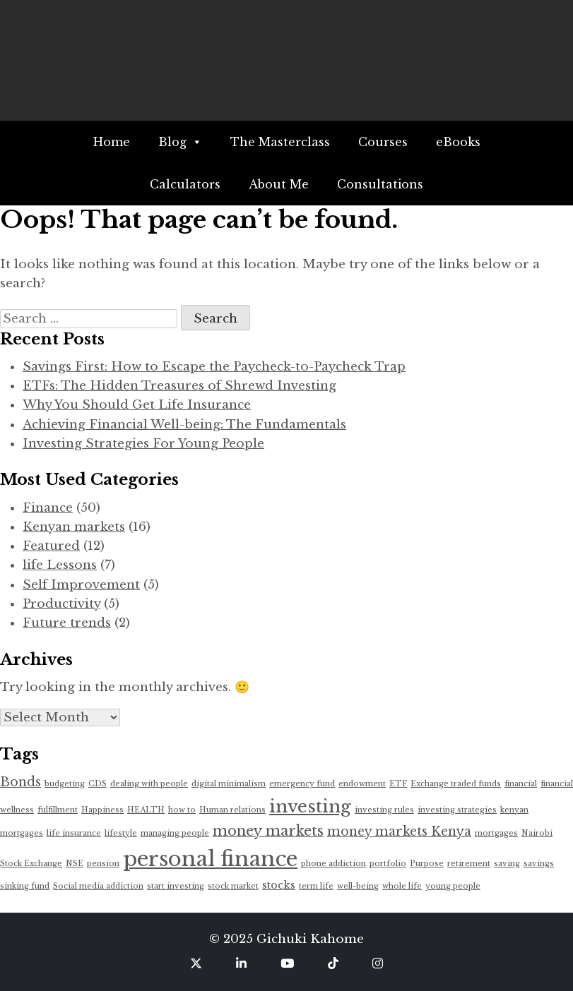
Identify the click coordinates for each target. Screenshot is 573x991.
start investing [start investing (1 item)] (175, 886)
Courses (383, 142)
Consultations (380, 184)
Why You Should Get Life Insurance (137, 404)
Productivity (61, 603)
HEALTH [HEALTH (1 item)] (146, 810)
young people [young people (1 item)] (452, 886)
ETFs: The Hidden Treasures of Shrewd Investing (179, 385)
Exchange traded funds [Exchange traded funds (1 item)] (455, 783)
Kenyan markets (74, 526)
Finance (48, 507)
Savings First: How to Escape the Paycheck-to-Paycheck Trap (214, 366)
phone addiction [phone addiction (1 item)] (333, 863)
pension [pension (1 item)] (103, 863)
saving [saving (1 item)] (507, 863)
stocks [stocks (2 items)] (278, 885)
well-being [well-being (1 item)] (358, 886)
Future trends (67, 622)
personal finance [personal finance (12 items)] (210, 859)
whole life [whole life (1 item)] (402, 886)
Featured (51, 546)
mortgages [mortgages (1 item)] (496, 833)
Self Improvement (81, 584)
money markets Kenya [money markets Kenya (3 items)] (399, 831)
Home (111, 142)
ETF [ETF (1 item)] (398, 783)
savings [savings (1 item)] (539, 863)
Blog (180, 142)
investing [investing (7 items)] (310, 806)
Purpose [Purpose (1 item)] (427, 863)
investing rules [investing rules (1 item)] (384, 810)
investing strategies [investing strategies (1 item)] (457, 810)
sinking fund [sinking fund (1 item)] (24, 886)
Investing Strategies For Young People (143, 443)
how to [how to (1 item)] (182, 810)
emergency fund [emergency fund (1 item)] (302, 783)
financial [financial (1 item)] (520, 783)
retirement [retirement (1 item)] (468, 863)
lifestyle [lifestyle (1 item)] (121, 833)
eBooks (458, 142)
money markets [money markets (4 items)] (268, 830)
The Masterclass (280, 142)
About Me (279, 184)
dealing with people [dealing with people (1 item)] (149, 783)
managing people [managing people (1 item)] (175, 833)
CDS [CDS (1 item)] (97, 783)
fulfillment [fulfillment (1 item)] (57, 810)
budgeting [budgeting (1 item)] (65, 783)
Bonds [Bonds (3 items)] (20, 782)
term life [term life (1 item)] (316, 886)
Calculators (185, 184)
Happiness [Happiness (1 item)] (102, 810)
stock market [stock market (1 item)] (233, 886)
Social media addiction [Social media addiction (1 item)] (98, 886)
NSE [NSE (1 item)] (74, 863)
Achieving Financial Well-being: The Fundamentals (184, 424)
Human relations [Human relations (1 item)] (232, 810)
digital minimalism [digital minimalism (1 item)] (228, 783)
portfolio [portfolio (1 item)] (388, 863)
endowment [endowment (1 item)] (362, 783)
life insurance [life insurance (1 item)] (74, 833)
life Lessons (60, 565)
